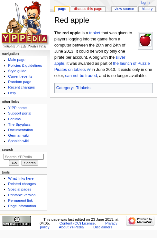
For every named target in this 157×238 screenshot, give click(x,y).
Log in (145, 2)
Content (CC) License (77, 223)
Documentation (20, 130)
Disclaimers (102, 227)
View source (124, 9)
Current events (20, 76)
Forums (14, 119)
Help (12, 93)
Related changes (22, 184)
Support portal (19, 113)
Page (62, 9)
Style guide (17, 71)
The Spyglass (19, 124)
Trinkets (83, 88)
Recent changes (21, 87)
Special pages (19, 189)
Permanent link (20, 200)
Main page (16, 60)
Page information (22, 206)
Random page (19, 82)
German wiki (18, 135)
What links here (20, 178)
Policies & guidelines (25, 65)
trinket (94, 33)
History (147, 9)
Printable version (21, 195)
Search (7, 149)
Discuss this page (88, 9)
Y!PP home (17, 108)
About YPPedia (71, 227)
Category (64, 88)
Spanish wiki (18, 141)
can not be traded (81, 75)
